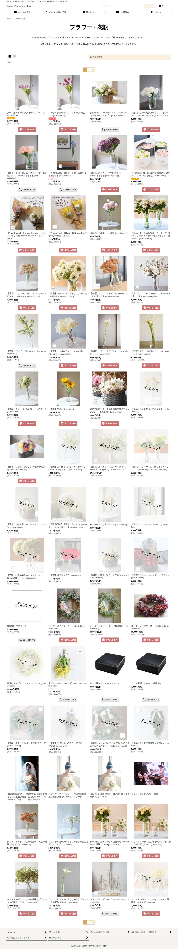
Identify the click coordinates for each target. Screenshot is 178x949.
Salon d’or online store (19, 6)
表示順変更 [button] (96, 57)
